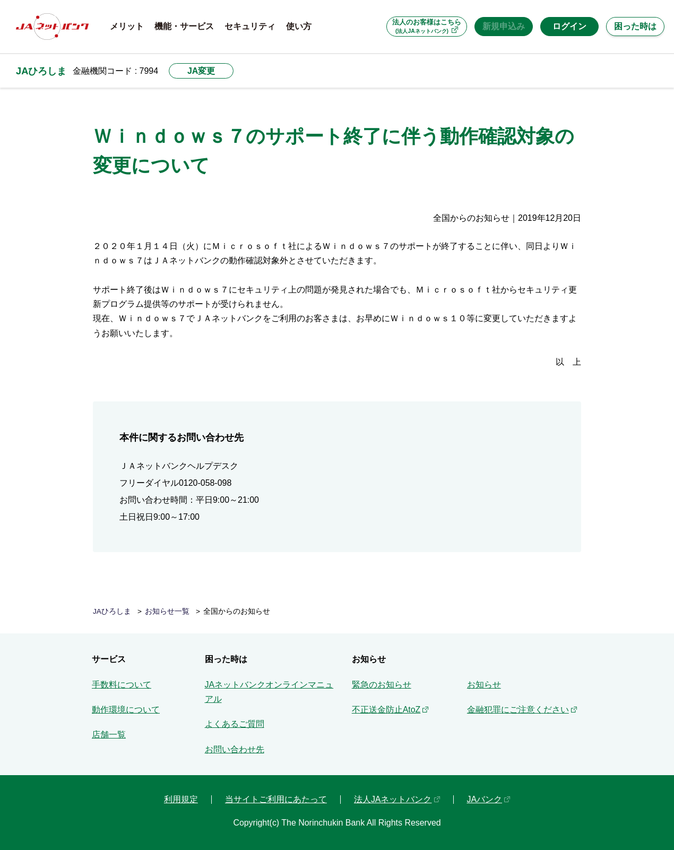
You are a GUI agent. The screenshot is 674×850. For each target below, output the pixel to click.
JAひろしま (41, 70)
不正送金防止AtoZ (386, 709)
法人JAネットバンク (393, 799)
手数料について (121, 684)
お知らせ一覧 (167, 611)
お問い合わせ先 (234, 749)
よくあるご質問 (234, 723)
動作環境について (126, 709)
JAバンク (485, 799)
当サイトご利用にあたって (276, 799)
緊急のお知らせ (381, 684)
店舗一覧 (109, 734)
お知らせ (484, 684)
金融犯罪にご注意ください (518, 709)
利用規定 (181, 799)
